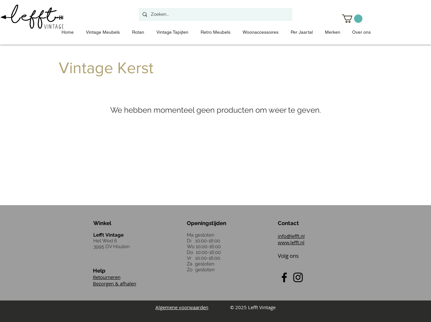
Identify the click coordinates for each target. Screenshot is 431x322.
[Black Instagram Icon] (298, 277)
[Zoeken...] (215, 14)
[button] (352, 18)
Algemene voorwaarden (181, 307)
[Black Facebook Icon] (284, 277)
